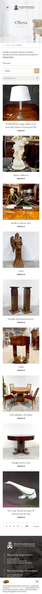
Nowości (7, 63)
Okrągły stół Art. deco (21, 463)
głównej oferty (8, 57)
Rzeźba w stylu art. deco (21, 223)
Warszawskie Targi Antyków (20, 554)
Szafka (21, 367)
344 (26, 526)
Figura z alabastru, (21, 175)
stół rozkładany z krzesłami (21, 415)
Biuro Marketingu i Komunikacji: (22, 570)
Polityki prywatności (18, 588)
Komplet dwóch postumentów (21, 319)
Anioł (21, 271)
